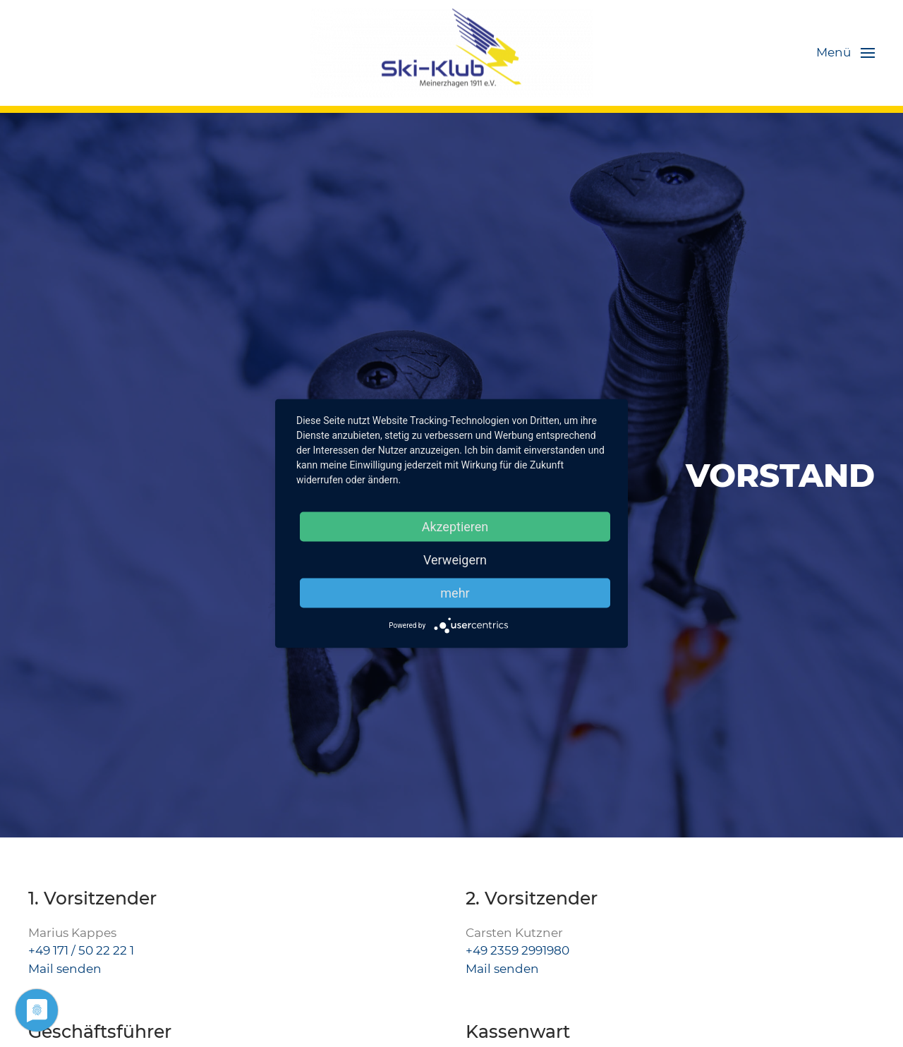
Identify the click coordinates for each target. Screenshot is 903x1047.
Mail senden (65, 969)
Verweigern (455, 559)
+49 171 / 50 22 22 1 (81, 950)
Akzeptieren (455, 526)
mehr (454, 593)
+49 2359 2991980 (517, 950)
